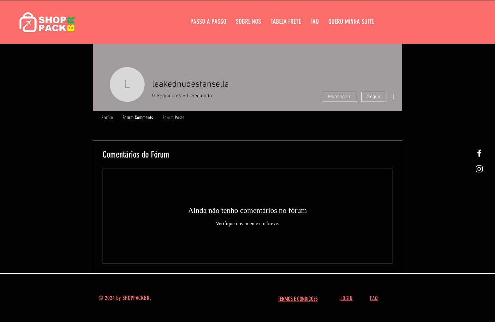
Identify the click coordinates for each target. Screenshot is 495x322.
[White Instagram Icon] (479, 169)
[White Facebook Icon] (479, 153)
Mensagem (340, 97)
